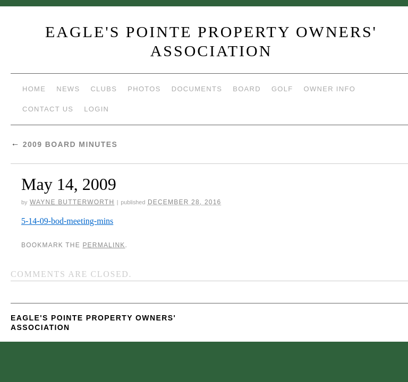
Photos (144, 89)
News (68, 89)
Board (247, 89)
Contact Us (47, 109)
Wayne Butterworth (72, 202)
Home (34, 89)
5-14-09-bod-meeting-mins (67, 220)
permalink (103, 245)
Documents (197, 89)
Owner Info (330, 89)
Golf (282, 89)
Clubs (103, 89)
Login (96, 109)
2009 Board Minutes (64, 144)
